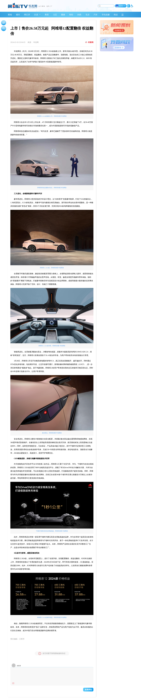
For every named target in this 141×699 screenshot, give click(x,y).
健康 (63, 14)
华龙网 (36, 42)
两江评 (27, 14)
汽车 (96, 14)
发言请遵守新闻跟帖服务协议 (51, 653)
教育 (47, 14)
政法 (116, 14)
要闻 (10, 14)
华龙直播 (106, 14)
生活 (87, 14)
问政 (79, 14)
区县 (36, 14)
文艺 (55, 14)
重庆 (18, 14)
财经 (71, 14)
